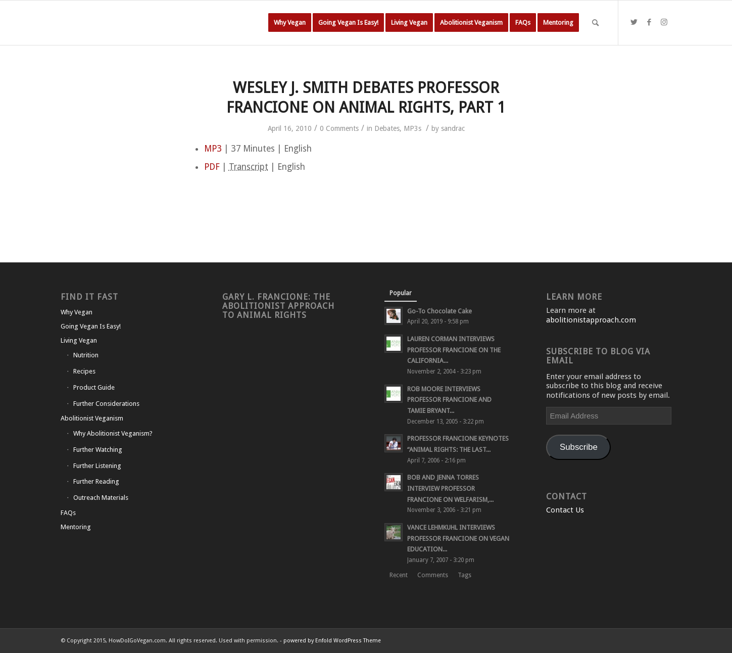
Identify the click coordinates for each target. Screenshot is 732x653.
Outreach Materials (100, 497)
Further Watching (97, 449)
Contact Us (565, 510)
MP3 (213, 149)
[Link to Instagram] (664, 22)
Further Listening (97, 466)
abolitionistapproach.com (591, 319)
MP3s (412, 128)
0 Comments (339, 128)
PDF (212, 167)
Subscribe (579, 447)
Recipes (84, 371)
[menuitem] (290, 23)
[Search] (595, 23)
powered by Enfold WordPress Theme (332, 640)
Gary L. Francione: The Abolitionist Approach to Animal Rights (278, 306)
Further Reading (96, 481)
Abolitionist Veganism (92, 418)
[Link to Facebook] (649, 22)
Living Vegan (79, 340)
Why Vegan (76, 312)
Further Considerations (106, 403)
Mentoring (76, 527)
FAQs (68, 513)
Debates (387, 128)
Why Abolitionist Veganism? (113, 433)
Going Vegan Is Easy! (91, 326)
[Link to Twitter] (634, 22)
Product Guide (94, 387)
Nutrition (86, 355)
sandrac (453, 128)
